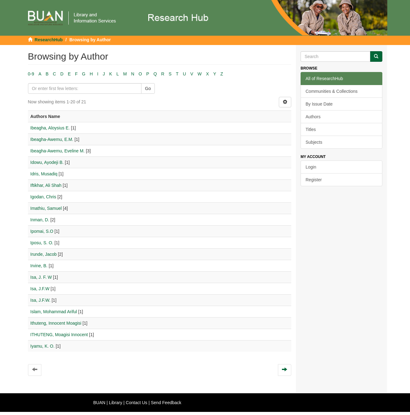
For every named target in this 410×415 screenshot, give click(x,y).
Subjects (314, 142)
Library (115, 402)
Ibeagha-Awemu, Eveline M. (57, 150)
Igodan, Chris (43, 196)
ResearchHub (48, 39)
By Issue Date (319, 103)
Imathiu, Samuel (46, 208)
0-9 (31, 73)
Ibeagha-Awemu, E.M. (51, 139)
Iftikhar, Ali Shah (46, 185)
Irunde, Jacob (43, 254)
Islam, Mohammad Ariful (53, 311)
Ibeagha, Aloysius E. (50, 127)
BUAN (99, 402)
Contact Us (136, 402)
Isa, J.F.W (39, 288)
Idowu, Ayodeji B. (47, 162)
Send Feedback (166, 402)
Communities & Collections (331, 91)
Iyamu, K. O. (42, 346)
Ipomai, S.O (41, 231)
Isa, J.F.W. (40, 300)
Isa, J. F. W (41, 277)
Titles (311, 129)
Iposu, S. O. (41, 242)
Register (314, 179)
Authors (313, 116)
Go (148, 88)
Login (311, 167)
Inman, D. (39, 219)
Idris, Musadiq (44, 173)
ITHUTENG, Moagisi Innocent (59, 334)
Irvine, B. (39, 265)
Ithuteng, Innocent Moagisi (55, 323)
